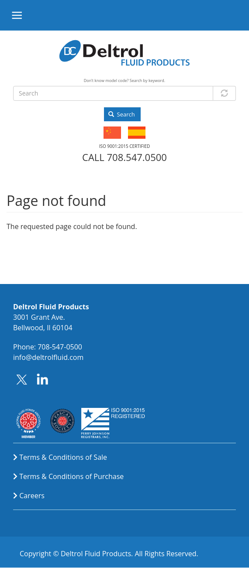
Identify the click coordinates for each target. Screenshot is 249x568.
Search (121, 114)
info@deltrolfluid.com (48, 357)
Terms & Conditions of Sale (63, 457)
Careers (32, 495)
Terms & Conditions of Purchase (71, 476)
